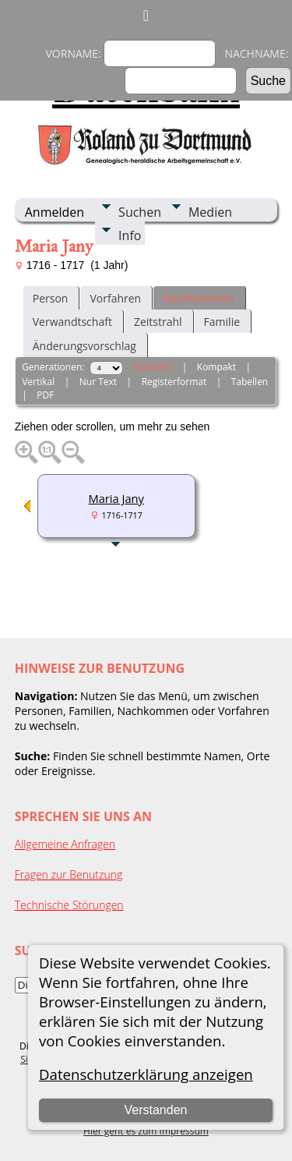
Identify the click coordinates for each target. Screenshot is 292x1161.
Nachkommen (198, 298)
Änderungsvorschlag (84, 345)
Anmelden (54, 212)
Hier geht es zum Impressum (146, 1131)
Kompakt (216, 366)
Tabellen (250, 381)
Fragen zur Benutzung (69, 874)
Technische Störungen (69, 904)
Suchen (139, 212)
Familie (222, 321)
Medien (210, 212)
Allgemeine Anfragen (65, 844)
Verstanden (155, 1110)
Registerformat (174, 381)
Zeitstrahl (158, 321)
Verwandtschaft (72, 321)
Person (51, 298)
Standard (152, 366)
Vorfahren (115, 298)
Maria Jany (116, 498)
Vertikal (38, 381)
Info (129, 235)
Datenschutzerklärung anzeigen (146, 1074)
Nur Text (98, 381)
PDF (45, 395)
